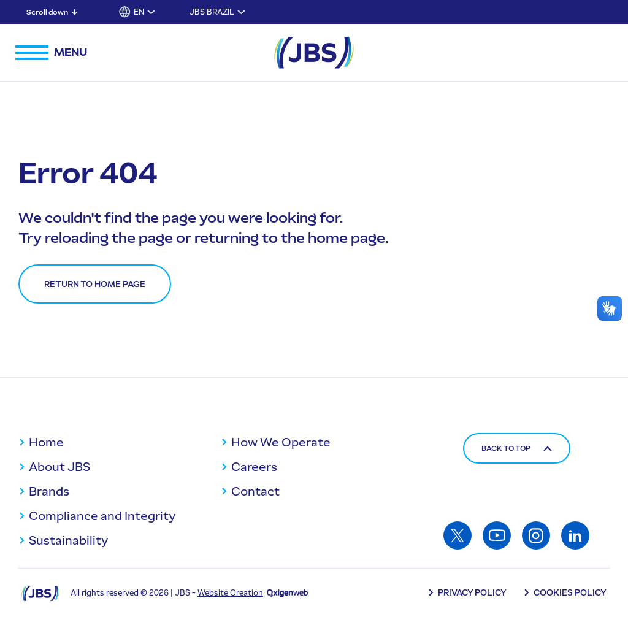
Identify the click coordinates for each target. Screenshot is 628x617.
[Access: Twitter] (457, 535)
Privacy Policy (472, 593)
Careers (254, 466)
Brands (49, 491)
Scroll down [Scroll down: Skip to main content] (47, 12)
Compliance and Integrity (102, 515)
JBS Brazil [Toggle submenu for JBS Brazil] (212, 12)
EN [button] (139, 12)
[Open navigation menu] (51, 53)
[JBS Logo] (314, 53)
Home (46, 442)
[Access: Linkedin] (575, 535)
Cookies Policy (570, 593)
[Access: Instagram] (536, 535)
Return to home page (94, 284)
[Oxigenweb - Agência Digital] (287, 592)
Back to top (516, 448)
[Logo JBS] (40, 592)
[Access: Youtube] (497, 535)
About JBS (59, 466)
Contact (255, 491)
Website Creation (230, 592)
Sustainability (68, 540)
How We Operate (281, 442)
